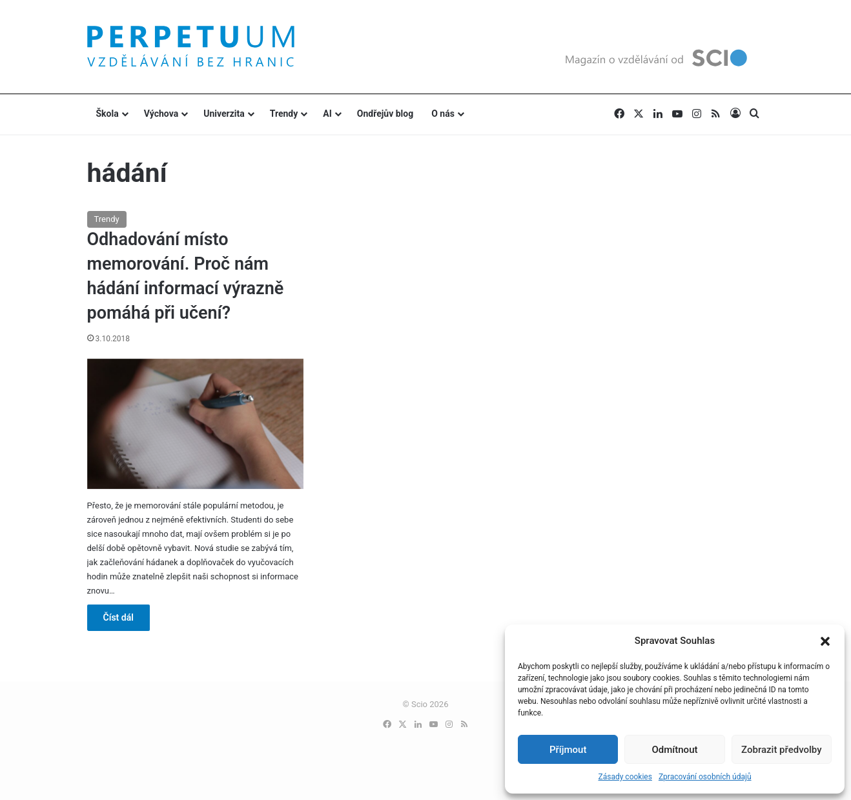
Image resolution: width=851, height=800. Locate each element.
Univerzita (224, 113)
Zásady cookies (624, 776)
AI (327, 113)
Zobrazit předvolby (781, 749)
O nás (443, 113)
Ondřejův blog (385, 113)
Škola (107, 113)
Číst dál (118, 617)
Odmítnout (675, 749)
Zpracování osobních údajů (705, 776)
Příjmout (567, 749)
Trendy (284, 113)
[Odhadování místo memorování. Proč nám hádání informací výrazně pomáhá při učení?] (195, 424)
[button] (825, 641)
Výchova (161, 113)
